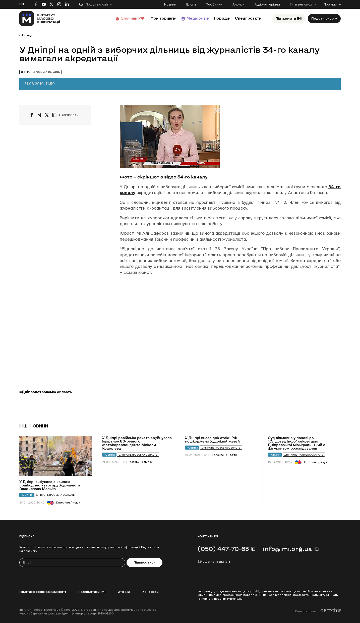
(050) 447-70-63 (223, 549)
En (21, 4)
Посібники (214, 4)
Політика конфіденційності (42, 592)
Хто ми (124, 592)
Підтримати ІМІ (289, 18)
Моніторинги (150, 18)
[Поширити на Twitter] (46, 115)
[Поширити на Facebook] (31, 115)
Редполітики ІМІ (91, 592)
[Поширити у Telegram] (39, 115)
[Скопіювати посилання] (66, 115)
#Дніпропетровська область (45, 392)
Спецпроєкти (246, 18)
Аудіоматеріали (267, 4)
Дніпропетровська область (55, 494)
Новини (170, 4)
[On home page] (39, 18)
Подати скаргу (324, 18)
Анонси (238, 4)
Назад (27, 35)
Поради (215, 18)
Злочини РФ (116, 18)
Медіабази (187, 18)
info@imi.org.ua (287, 549)
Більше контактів (212, 562)
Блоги (191, 4)
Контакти (150, 592)
